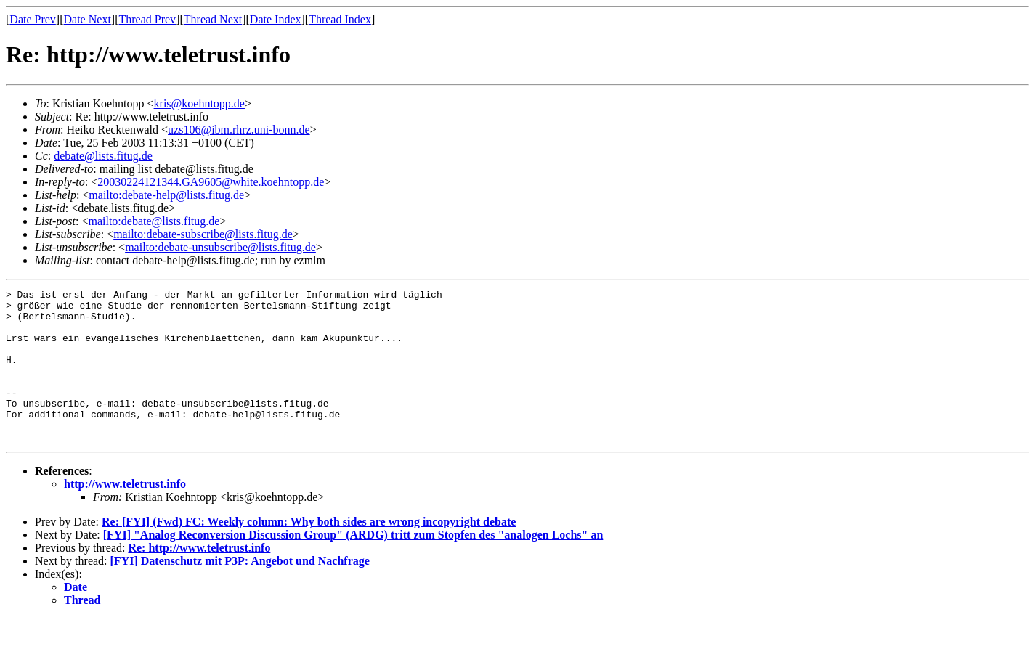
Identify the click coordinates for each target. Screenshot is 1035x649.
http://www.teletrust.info (125, 514)
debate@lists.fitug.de (103, 156)
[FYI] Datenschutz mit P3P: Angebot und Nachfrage (240, 591)
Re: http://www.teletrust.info (199, 578)
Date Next (87, 19)
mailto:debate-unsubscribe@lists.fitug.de (220, 247)
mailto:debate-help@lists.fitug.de (166, 195)
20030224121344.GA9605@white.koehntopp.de (210, 182)
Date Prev (32, 19)
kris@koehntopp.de (199, 103)
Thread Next (213, 19)
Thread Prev (147, 19)
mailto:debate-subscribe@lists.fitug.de (203, 234)
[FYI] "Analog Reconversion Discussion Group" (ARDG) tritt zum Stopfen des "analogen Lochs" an (353, 565)
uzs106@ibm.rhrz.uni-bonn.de (239, 129)
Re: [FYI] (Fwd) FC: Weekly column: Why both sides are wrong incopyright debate (309, 552)
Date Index (275, 19)
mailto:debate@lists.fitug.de (153, 221)
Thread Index (340, 19)
